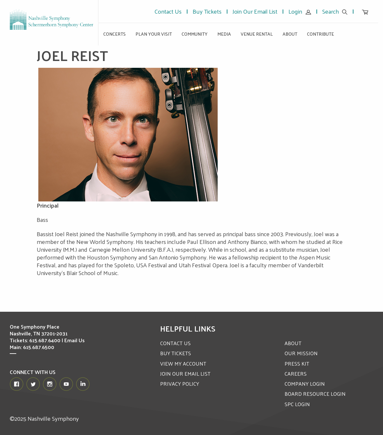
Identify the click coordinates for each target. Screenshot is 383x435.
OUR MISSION (301, 353)
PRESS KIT (297, 363)
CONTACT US (175, 343)
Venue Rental (257, 34)
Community (195, 34)
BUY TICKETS (175, 353)
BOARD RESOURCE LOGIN (315, 393)
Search (335, 11)
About (290, 34)
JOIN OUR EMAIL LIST (185, 373)
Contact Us (168, 11)
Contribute (320, 34)
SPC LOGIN (297, 404)
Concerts (114, 34)
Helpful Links (187, 328)
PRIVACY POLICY (179, 383)
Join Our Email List (255, 11)
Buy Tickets (207, 11)
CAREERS (296, 373)
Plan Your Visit (153, 34)
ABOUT (293, 343)
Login (299, 11)
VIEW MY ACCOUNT (183, 363)
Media (224, 34)
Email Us (74, 340)
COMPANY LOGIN (305, 383)
